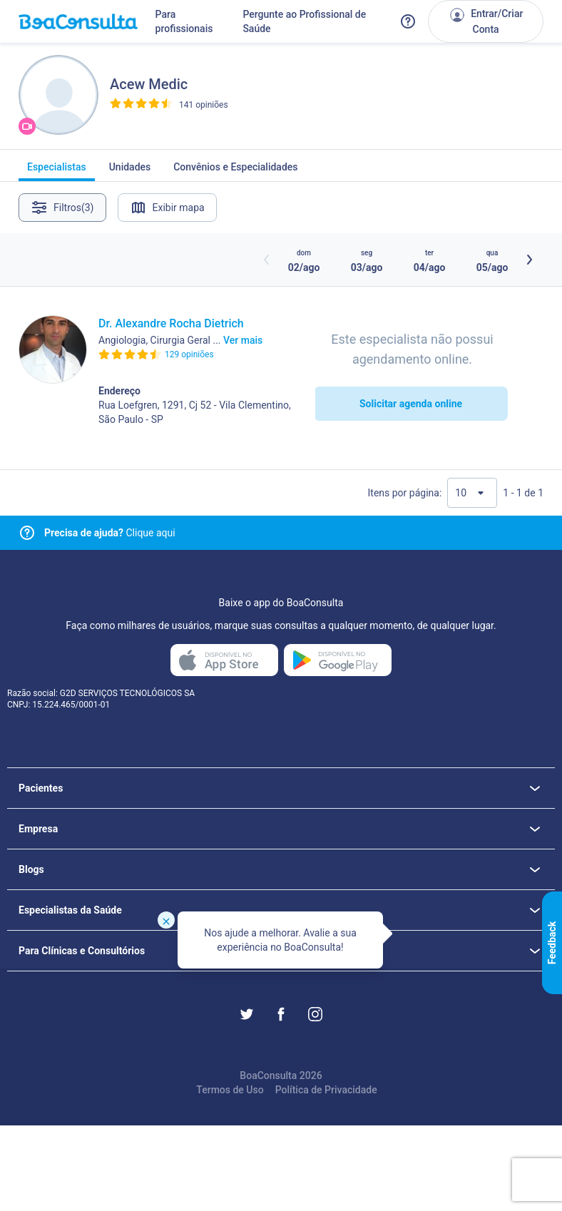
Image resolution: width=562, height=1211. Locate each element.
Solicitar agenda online (410, 403)
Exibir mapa (167, 207)
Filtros (62, 207)
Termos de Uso (229, 1089)
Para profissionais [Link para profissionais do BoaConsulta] (184, 21)
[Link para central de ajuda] (27, 532)
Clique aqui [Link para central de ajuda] (109, 532)
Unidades (130, 171)
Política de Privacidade (326, 1089)
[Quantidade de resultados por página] (472, 493)
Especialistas (57, 171)
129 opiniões (189, 354)
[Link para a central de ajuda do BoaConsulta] (408, 21)
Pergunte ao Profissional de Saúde (304, 21)
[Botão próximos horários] (529, 260)
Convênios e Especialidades (235, 171)
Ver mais (242, 340)
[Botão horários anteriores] (266, 260)
